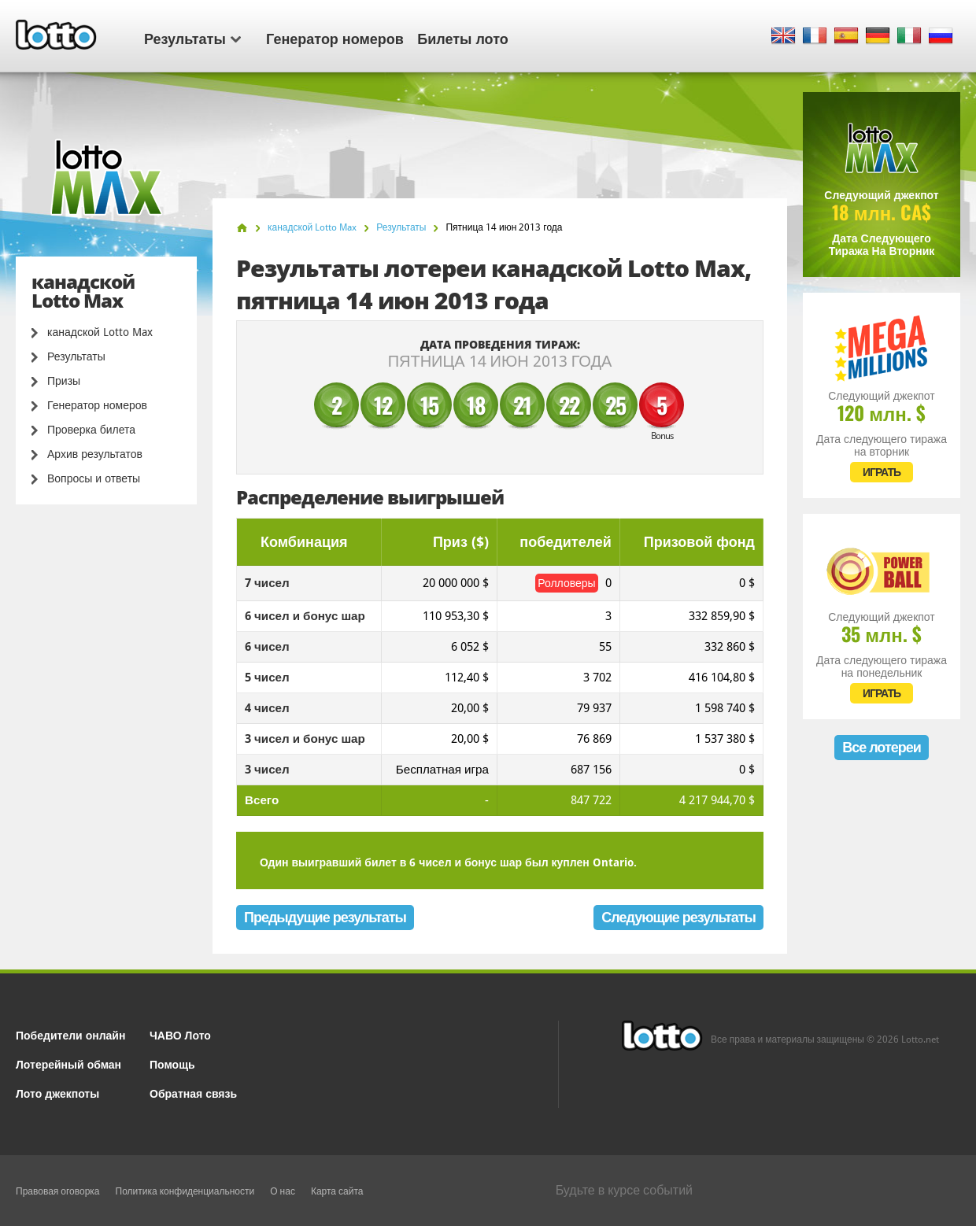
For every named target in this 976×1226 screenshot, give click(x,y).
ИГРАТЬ (881, 472)
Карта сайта (337, 1191)
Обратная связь (193, 1092)
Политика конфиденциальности (185, 1191)
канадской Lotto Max (100, 332)
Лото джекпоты (57, 1092)
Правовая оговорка (58, 1191)
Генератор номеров (335, 38)
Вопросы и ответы (93, 478)
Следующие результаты (678, 917)
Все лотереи (881, 747)
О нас (282, 1191)
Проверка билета (91, 429)
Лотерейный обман (68, 1063)
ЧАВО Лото (180, 1034)
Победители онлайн (70, 1034)
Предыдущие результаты (325, 917)
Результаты (192, 38)
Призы (63, 381)
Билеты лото (462, 38)
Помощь (172, 1063)
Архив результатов (94, 454)
